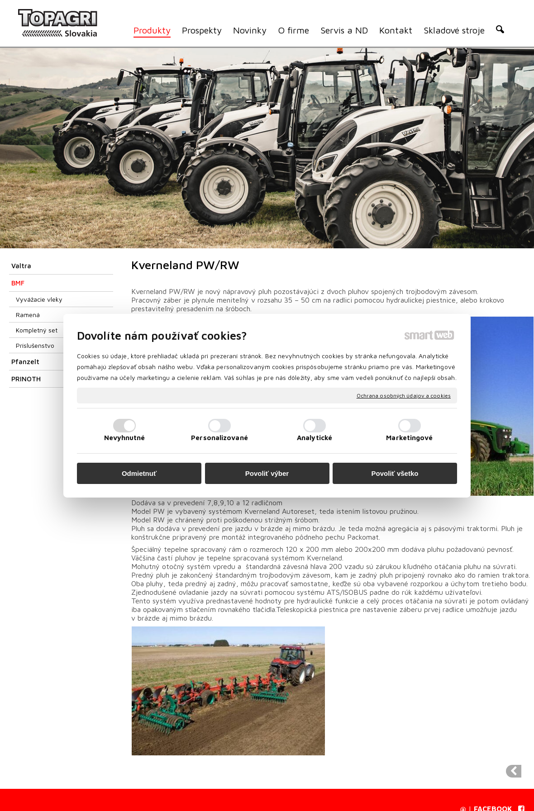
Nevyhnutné (124, 437)
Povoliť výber (267, 473)
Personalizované (219, 437)
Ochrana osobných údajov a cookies (404, 395)
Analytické (314, 437)
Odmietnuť (139, 473)
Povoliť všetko (395, 473)
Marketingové (409, 437)
